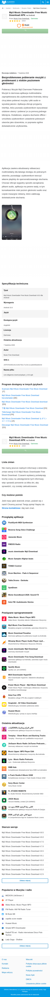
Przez (19, 18)
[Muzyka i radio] (26, 8)
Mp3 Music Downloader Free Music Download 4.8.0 (23, 837)
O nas (4, 959)
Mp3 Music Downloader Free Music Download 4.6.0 (23, 860)
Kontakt (5, 964)
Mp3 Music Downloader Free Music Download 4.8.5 (23, 833)
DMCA (28, 979)
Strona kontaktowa (11, 508)
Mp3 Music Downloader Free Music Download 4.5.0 (23, 870)
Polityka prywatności (34, 971)
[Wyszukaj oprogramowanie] (43, 2)
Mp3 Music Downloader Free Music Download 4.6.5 (23, 851)
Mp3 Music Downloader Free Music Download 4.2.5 (23, 874)
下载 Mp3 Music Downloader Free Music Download (22, 408)
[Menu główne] (47, 2)
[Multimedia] (16, 8)
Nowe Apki (30, 975)
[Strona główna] (3, 8)
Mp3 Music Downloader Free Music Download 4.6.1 (23, 856)
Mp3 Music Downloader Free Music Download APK (28, 438)
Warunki (29, 959)
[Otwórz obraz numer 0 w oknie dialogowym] (12, 222)
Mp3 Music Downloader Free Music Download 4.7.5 (23, 842)
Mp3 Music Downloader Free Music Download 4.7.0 (23, 846)
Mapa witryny (7, 972)
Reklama (5, 968)
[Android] (8, 8)
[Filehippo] (8, 2)
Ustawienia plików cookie (36, 984)
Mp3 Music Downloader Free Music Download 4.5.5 (23, 865)
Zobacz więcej (25, 880)
